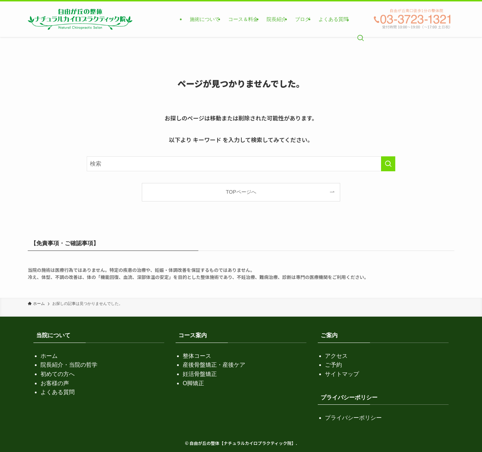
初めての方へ (58, 374)
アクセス (336, 356)
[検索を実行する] (388, 163)
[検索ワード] (241, 163)
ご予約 (333, 365)
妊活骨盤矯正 (200, 374)
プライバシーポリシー (353, 418)
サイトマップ (342, 374)
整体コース (197, 356)
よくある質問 (58, 392)
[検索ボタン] (360, 19)
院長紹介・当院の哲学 (69, 365)
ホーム (49, 356)
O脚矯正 (193, 383)
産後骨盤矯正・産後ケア (214, 365)
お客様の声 (55, 383)
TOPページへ (241, 192)
